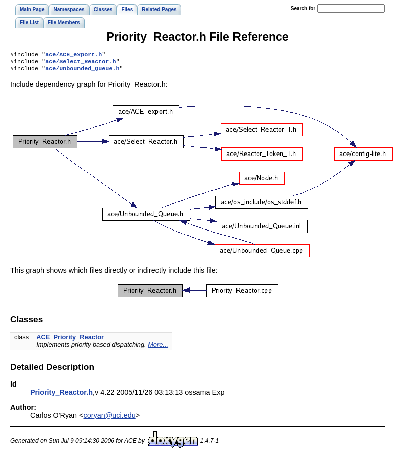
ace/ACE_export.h (73, 55)
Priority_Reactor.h (61, 395)
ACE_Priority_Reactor (70, 340)
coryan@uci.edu (110, 418)
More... (158, 347)
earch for (303, 8)
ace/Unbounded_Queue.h (82, 71)
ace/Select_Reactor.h (80, 63)
